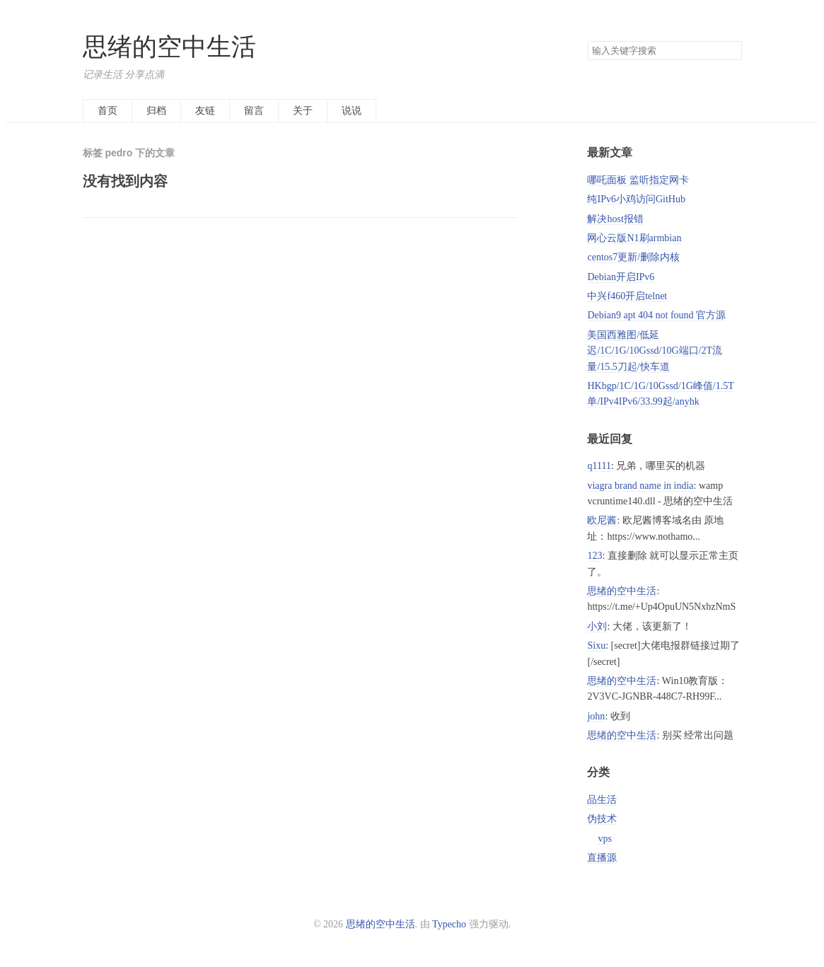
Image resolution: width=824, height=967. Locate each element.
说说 (351, 110)
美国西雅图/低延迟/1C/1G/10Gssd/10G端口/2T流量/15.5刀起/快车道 (654, 351)
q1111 (598, 466)
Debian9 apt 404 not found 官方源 (656, 315)
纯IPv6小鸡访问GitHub (636, 199)
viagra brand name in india (640, 485)
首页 (107, 110)
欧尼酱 (602, 520)
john (596, 716)
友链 (205, 110)
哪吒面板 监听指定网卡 (638, 180)
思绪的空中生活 (169, 47)
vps (604, 838)
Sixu (596, 645)
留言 (254, 110)
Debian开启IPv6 (620, 277)
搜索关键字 (587, 40)
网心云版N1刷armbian (634, 238)
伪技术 (602, 818)
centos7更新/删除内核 (633, 257)
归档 (156, 110)
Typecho (449, 924)
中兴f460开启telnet (627, 296)
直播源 (602, 857)
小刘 (597, 626)
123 (594, 555)
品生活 (602, 799)
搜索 (730, 50)
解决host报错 (615, 219)
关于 (303, 110)
